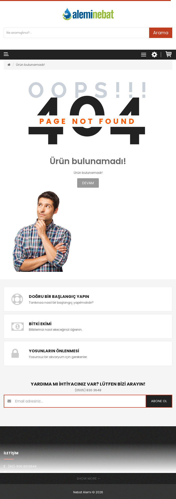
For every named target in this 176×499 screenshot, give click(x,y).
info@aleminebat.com (26, 472)
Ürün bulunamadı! (30, 64)
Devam (88, 182)
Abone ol (159, 401)
